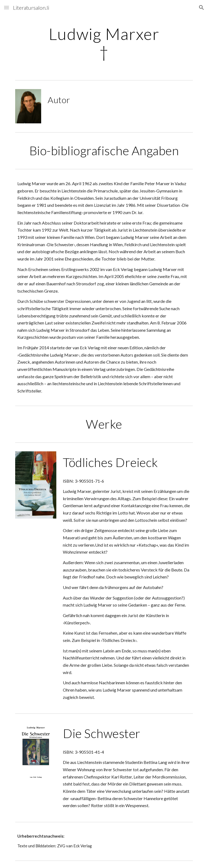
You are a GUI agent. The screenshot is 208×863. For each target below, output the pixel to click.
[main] (104, 43)
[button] (6, 7)
